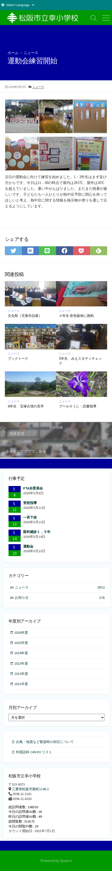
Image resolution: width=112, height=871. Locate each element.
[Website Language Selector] (20, 5)
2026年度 (21, 632)
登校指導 (30, 503)
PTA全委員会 (33, 488)
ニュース (31, 52)
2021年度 (21, 684)
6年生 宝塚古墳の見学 (26, 406)
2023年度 (21, 663)
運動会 (28, 546)
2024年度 (21, 653)
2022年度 (21, 673)
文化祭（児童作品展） (25, 315)
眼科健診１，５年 (36, 532)
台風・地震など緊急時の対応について (45, 742)
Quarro (66, 860)
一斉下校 (30, 517)
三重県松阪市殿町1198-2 (30, 789)
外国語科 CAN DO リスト (34, 752)
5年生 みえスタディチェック (80, 360)
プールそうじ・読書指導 (77, 406)
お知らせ (60, 597)
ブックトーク (18, 358)
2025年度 (21, 643)
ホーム (13, 52)
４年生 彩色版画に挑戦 (76, 315)
